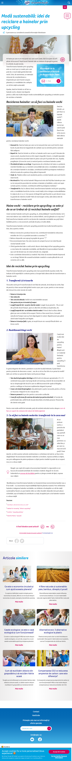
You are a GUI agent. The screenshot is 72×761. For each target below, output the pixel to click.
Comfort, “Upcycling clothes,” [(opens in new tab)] (15, 512)
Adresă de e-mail (27, 728)
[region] (35, 754)
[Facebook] (17, 541)
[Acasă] (27, 2)
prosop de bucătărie (27, 473)
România (6, 747)
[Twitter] (22, 541)
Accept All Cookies (59, 752)
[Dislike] (52, 527)
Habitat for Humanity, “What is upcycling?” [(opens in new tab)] (19, 508)
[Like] (42, 527)
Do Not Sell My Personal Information (59, 757)
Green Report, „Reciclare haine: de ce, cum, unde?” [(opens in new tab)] (18, 504)
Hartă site (36, 715)
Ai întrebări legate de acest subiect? (30, 533)
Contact (36, 711)
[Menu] (2, 2)
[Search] (69, 3)
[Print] (62, 59)
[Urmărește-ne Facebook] (39, 739)
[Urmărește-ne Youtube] (32, 739)
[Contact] (65, 7)
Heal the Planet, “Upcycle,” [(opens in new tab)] (14, 516)
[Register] (49, 728)
